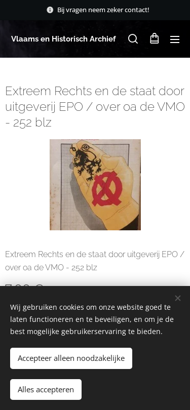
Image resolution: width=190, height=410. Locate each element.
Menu (174, 39)
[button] (133, 39)
